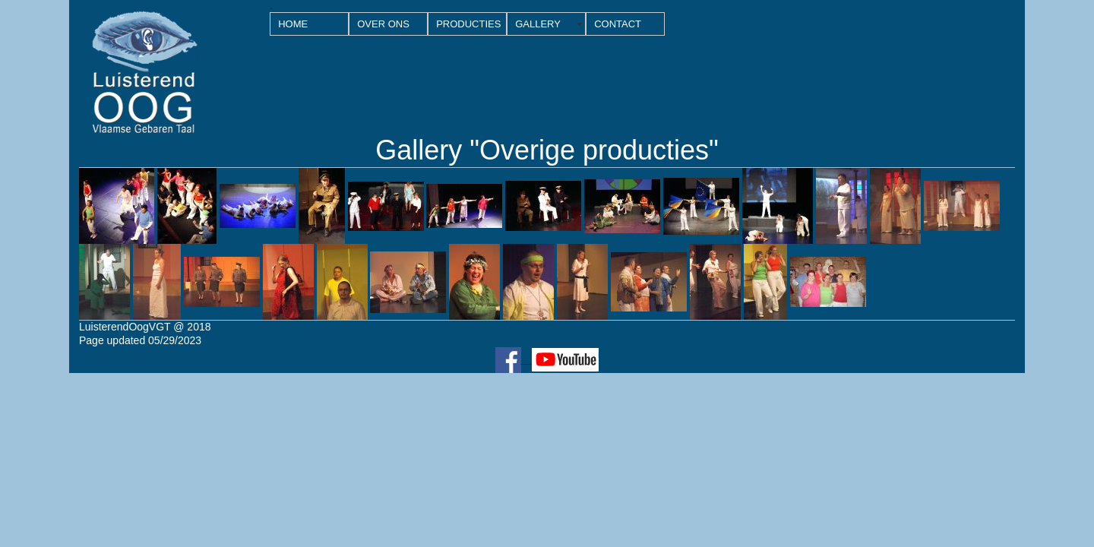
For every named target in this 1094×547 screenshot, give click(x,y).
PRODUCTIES (468, 24)
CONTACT (617, 24)
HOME (293, 24)
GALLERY (538, 24)
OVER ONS (383, 24)
